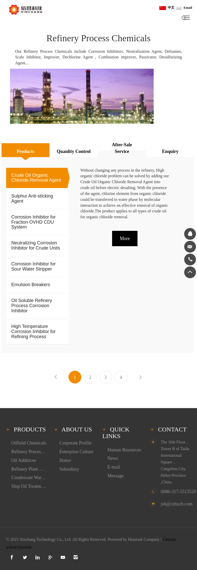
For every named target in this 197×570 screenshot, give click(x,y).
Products (25, 151)
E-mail (113, 467)
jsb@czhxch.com (177, 503)
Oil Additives (23, 460)
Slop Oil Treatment (29, 486)
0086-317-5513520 (178, 491)
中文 (166, 7)
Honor (65, 460)
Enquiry (170, 151)
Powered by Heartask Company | (134, 539)
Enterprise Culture (76, 451)
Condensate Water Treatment (29, 477)
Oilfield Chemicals (28, 442)
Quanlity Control (74, 151)
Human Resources (124, 449)
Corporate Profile (76, 442)
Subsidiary (69, 469)
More (125, 238)
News (112, 458)
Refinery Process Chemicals (29, 451)
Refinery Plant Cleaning (29, 469)
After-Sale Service (122, 148)
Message (115, 475)
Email (184, 7)
